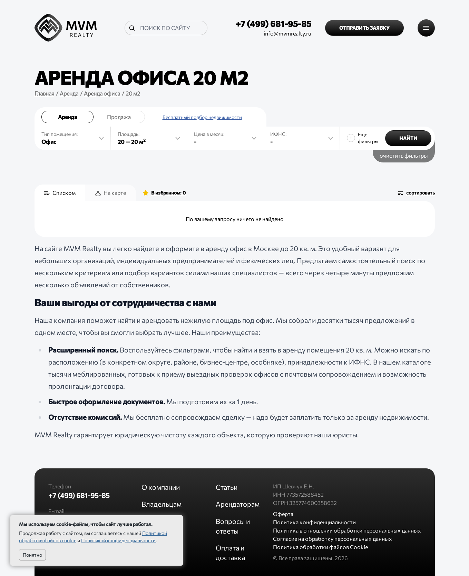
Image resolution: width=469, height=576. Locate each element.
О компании (160, 487)
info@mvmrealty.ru (287, 33)
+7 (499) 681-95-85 (273, 24)
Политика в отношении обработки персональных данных (347, 530)
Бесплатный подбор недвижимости (202, 117)
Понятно (32, 555)
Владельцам (161, 504)
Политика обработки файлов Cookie (320, 547)
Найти (408, 138)
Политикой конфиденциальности (118, 540)
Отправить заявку (364, 28)
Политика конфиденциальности (314, 522)
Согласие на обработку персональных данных (332, 538)
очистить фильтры (404, 155)
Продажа (119, 116)
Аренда (67, 116)
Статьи (226, 487)
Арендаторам (238, 504)
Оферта (283, 513)
